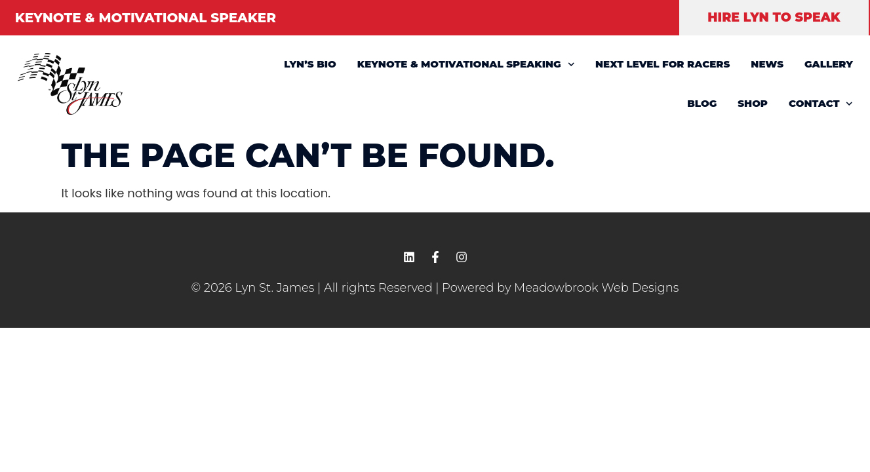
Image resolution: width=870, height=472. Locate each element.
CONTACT (821, 104)
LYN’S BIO (310, 64)
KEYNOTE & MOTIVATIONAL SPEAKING (465, 64)
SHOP (753, 103)
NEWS (767, 64)
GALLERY (828, 64)
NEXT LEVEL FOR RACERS (662, 64)
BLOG (702, 103)
